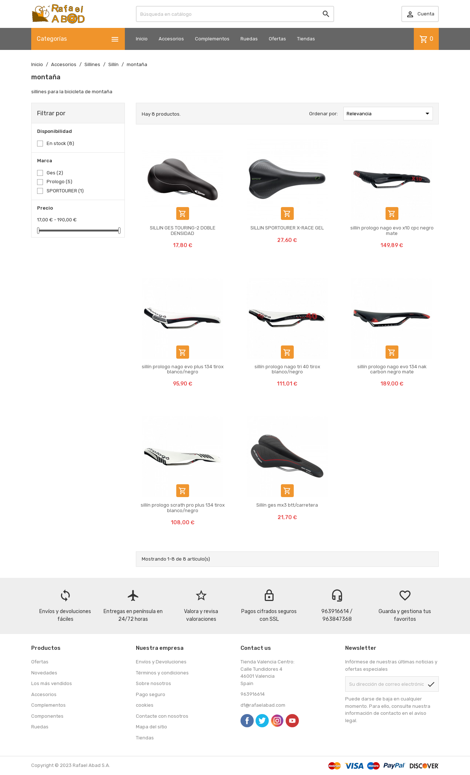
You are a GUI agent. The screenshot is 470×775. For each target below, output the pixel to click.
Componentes (47, 716)
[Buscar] (235, 14)
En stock (60, 143)
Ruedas (249, 38)
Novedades (44, 673)
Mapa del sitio (151, 726)
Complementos (212, 38)
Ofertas (277, 38)
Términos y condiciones (162, 673)
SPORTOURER (65, 190)
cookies (144, 705)
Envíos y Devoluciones (161, 661)
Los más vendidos (51, 683)
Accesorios (171, 38)
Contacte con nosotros (162, 716)
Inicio (142, 38)
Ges (55, 172)
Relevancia (389, 113)
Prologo (59, 181)
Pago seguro (150, 694)
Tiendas (306, 38)
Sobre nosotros (153, 683)
